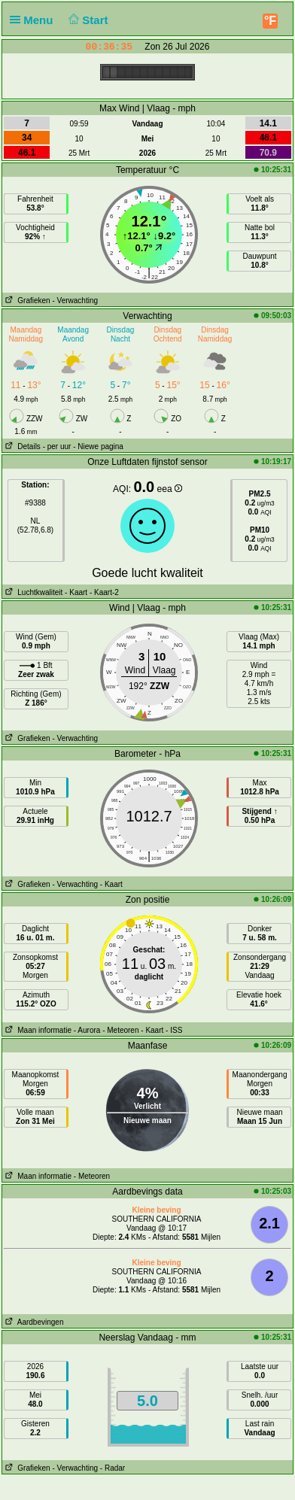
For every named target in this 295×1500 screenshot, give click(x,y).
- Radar (112, 1468)
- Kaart (76, 592)
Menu (34, 20)
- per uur (57, 446)
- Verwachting (75, 300)
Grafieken (26, 300)
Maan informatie (36, 1030)
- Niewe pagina (98, 446)
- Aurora (87, 1030)
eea (169, 489)
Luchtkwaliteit (32, 592)
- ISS (174, 1030)
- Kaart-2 (103, 592)
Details (21, 446)
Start (86, 20)
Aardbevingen (33, 1322)
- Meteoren (120, 1030)
